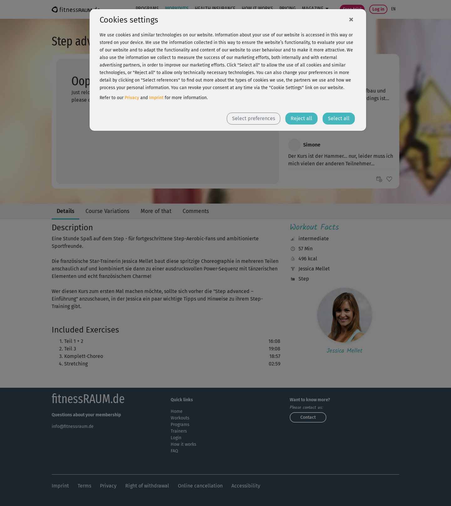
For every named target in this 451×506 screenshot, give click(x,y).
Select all (339, 118)
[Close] (351, 19)
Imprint (156, 97)
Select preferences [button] (253, 118)
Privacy (132, 97)
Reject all (301, 118)
